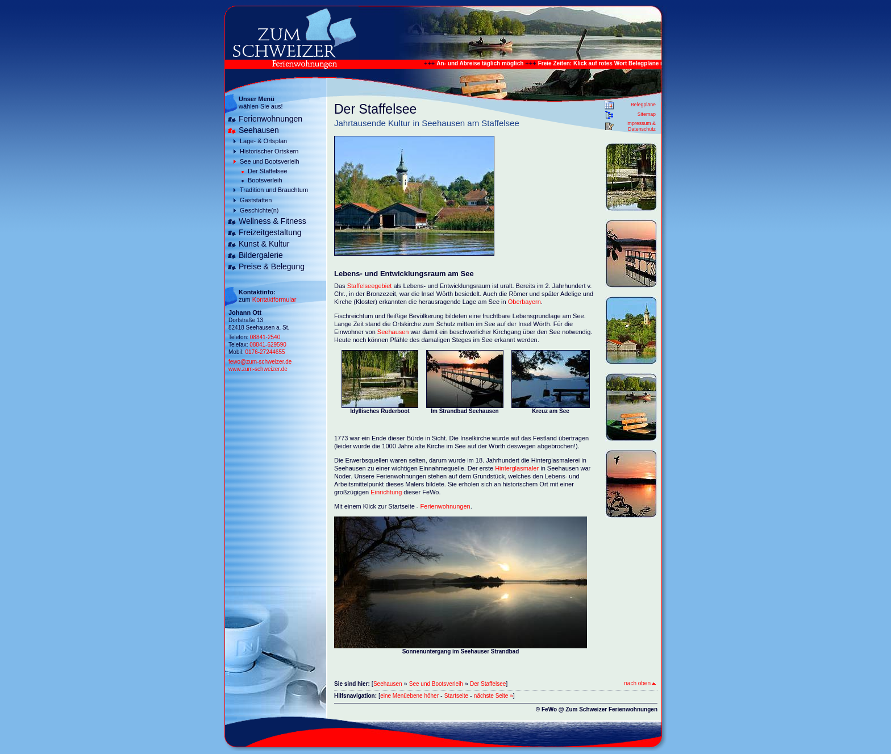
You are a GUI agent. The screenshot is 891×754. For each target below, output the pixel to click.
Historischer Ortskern (269, 151)
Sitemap (647, 114)
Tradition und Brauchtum (274, 189)
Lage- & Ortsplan (263, 141)
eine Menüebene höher (409, 696)
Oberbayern (524, 301)
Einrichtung (386, 492)
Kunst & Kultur (264, 243)
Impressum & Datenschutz (641, 126)
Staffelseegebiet (370, 285)
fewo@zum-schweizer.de (260, 362)
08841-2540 (265, 337)
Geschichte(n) (259, 210)
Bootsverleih (265, 180)
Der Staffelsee (268, 171)
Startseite (456, 696)
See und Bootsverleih (269, 161)
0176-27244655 (265, 352)
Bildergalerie (261, 255)
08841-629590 (267, 344)
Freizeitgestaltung (270, 232)
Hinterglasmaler (517, 468)
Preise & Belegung (272, 266)
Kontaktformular (274, 299)
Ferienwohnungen (270, 118)
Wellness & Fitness (272, 221)
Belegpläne (643, 104)
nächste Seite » (493, 696)
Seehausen (259, 130)
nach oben (640, 683)
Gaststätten (256, 200)
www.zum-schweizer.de (258, 369)
